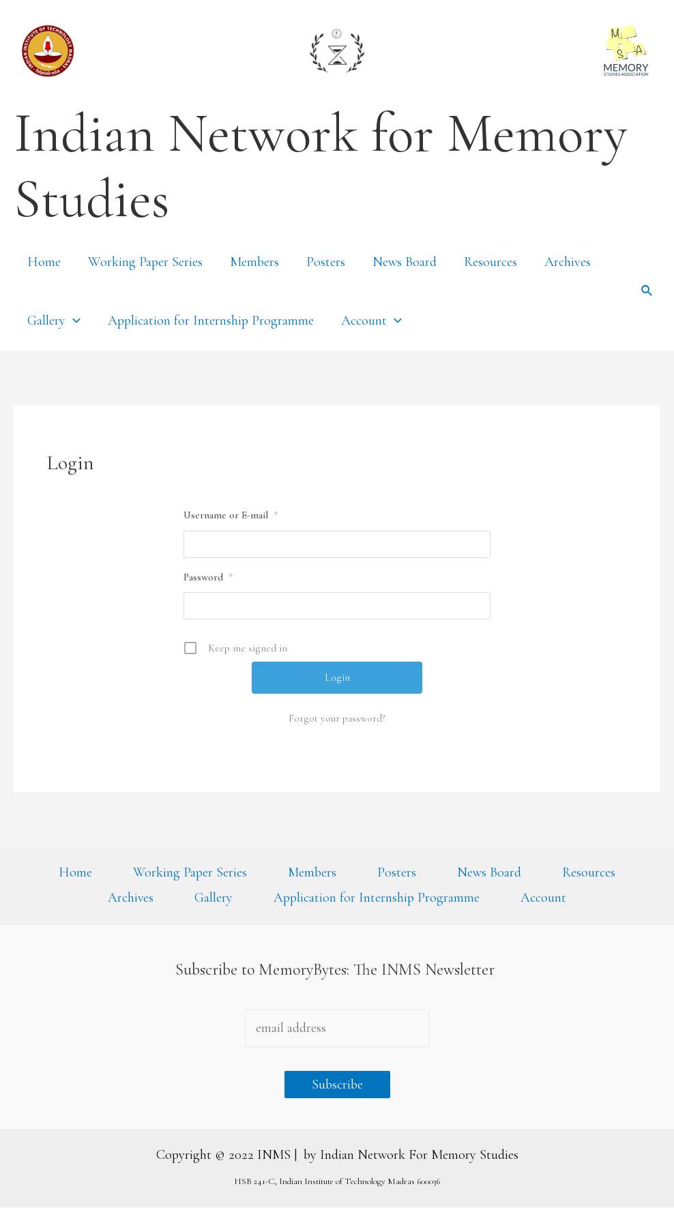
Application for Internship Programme (211, 320)
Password (208, 577)
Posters (325, 262)
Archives (567, 262)
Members (254, 262)
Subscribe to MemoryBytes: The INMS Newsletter (337, 971)
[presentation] (72, 320)
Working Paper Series (145, 262)
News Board (404, 262)
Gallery (53, 320)
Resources (490, 262)
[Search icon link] (647, 291)
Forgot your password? (337, 718)
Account (371, 320)
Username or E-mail (231, 515)
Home (44, 262)
